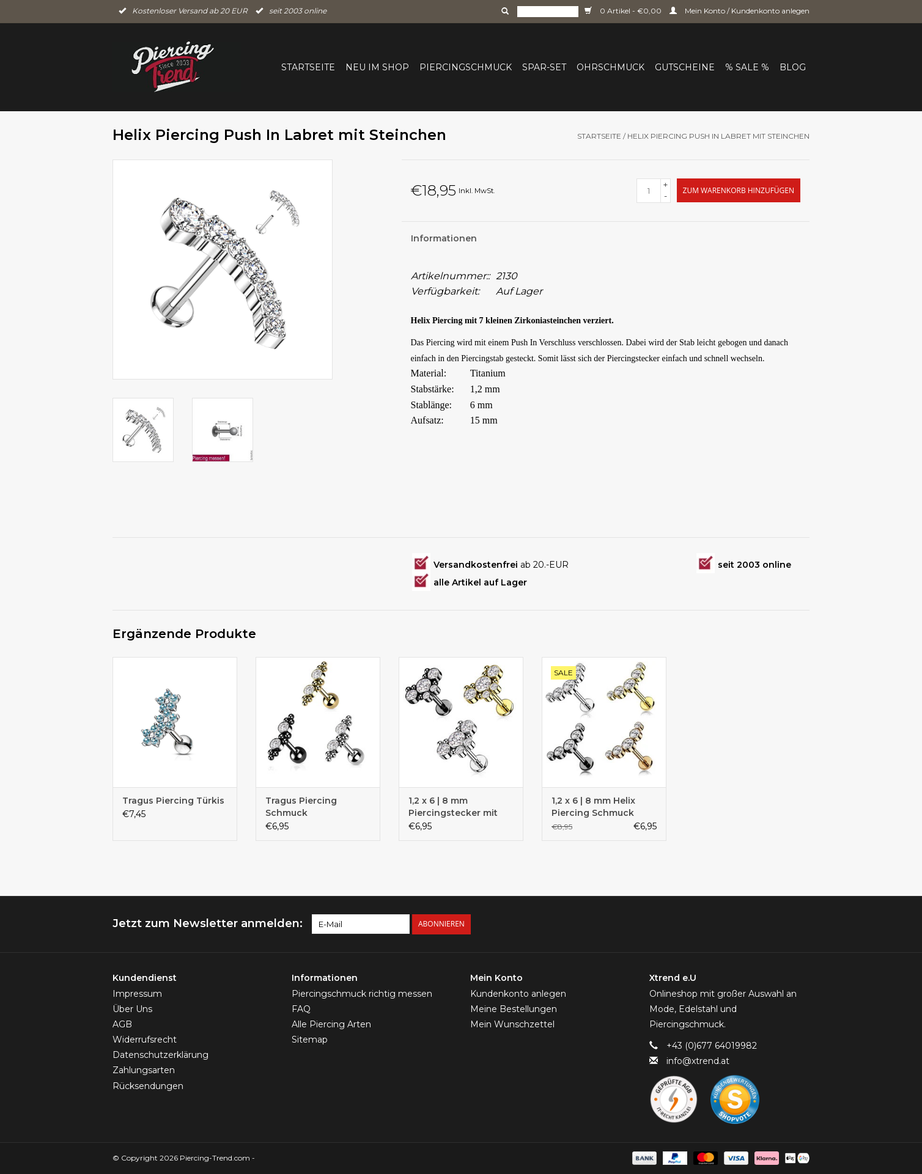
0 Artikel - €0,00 (624, 10)
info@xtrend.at (697, 1060)
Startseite (308, 67)
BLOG (793, 67)
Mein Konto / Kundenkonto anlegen (739, 10)
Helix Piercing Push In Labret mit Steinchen (718, 136)
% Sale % (747, 67)
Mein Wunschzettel (512, 1024)
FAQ (301, 1008)
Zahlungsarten (143, 1070)
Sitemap (310, 1039)
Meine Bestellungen (513, 1008)
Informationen (444, 238)
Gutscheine (685, 67)
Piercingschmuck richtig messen (362, 993)
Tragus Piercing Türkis (173, 800)
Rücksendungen (147, 1085)
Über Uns (132, 1008)
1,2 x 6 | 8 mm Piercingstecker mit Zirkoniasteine (453, 807)
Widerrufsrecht (144, 1039)
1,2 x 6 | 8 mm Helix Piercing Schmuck (593, 806)
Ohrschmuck (610, 67)
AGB (122, 1024)
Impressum (137, 993)
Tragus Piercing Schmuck (301, 806)
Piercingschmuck (465, 67)
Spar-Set (544, 67)
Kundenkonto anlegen (518, 993)
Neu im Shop (377, 67)
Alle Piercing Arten (331, 1024)
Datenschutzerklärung (160, 1054)
